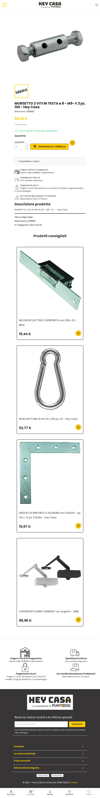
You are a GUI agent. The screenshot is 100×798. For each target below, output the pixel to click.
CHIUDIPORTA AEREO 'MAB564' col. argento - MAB (49, 611)
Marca (18, 217)
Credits (74, 782)
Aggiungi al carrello (49, 146)
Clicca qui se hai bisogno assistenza (36, 130)
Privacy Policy (43, 775)
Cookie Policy (57, 775)
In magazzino (22, 225)
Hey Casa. (27, 217)
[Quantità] (20, 147)
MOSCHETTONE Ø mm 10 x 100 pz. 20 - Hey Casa (48, 419)
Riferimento (20, 111)
